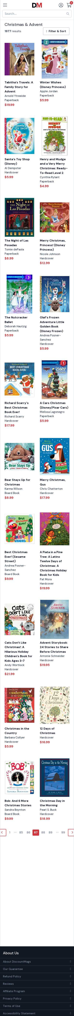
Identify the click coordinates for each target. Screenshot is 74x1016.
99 (63, 832)
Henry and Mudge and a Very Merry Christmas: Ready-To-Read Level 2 (54, 166)
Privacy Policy (12, 998)
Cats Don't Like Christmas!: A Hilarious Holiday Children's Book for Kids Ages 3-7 (18, 652)
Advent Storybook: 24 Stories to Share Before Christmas (54, 647)
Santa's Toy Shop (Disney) (17, 161)
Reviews (8, 984)
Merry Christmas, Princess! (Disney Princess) (53, 245)
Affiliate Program (14, 991)
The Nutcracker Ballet (16, 319)
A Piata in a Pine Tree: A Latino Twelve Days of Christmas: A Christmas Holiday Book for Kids (53, 563)
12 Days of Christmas (47, 731)
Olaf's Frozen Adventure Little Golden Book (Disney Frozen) (52, 324)
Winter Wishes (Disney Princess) (53, 84)
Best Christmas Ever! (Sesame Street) (16, 556)
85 (21, 832)
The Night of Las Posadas (16, 243)
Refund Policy (12, 976)
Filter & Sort (56, 31)
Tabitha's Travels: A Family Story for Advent (19, 86)
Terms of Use (11, 1006)
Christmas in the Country (17, 731)
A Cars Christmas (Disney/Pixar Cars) (54, 405)
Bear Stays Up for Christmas (17, 482)
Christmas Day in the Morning (52, 803)
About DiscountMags (17, 962)
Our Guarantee (13, 969)
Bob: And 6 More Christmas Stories (18, 803)
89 (50, 832)
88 (43, 832)
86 (28, 832)
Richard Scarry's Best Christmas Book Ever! (17, 407)
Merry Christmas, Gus (53, 482)
